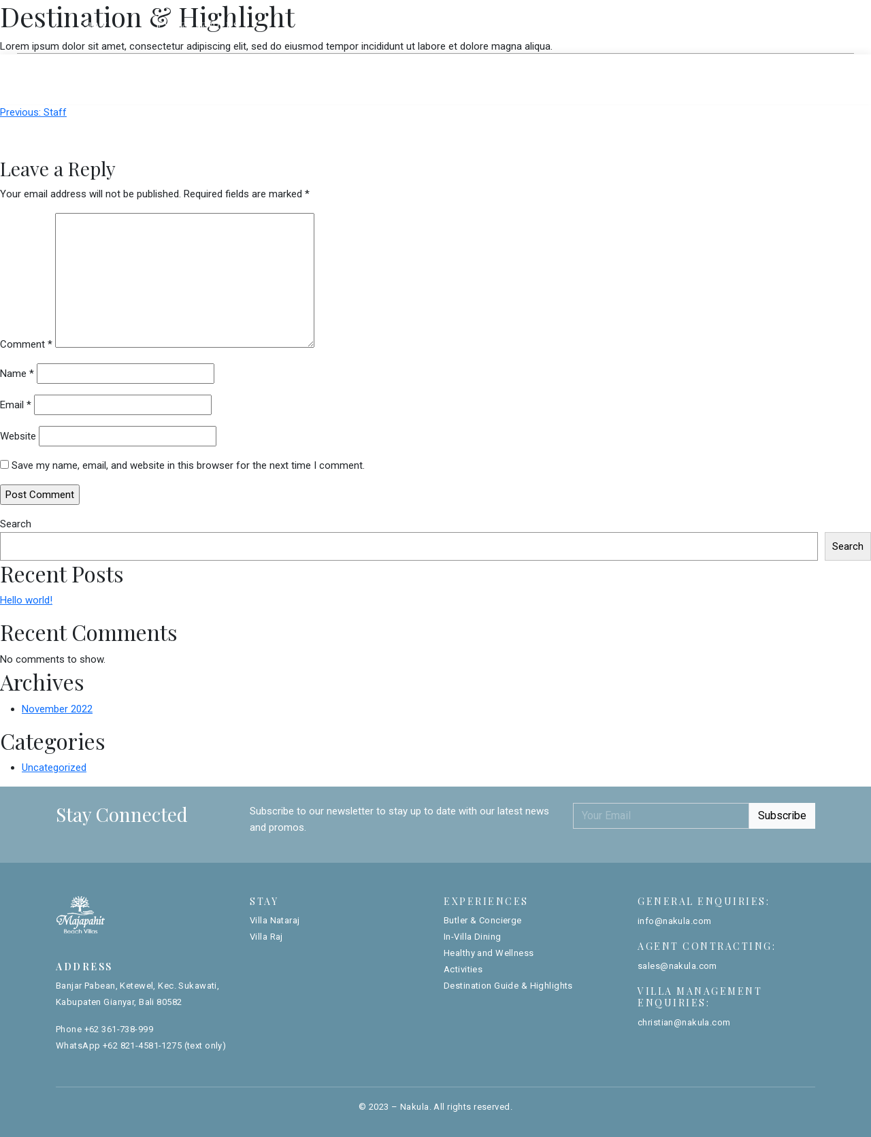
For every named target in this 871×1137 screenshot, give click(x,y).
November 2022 (57, 709)
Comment (26, 344)
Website (18, 436)
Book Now (765, 26)
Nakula (414, 1107)
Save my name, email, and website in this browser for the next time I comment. (188, 465)
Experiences (198, 26)
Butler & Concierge (483, 920)
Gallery (673, 24)
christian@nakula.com (684, 1022)
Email (15, 405)
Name (17, 373)
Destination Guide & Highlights (508, 986)
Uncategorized (54, 767)
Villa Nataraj (391, 67)
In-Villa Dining (472, 937)
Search (15, 524)
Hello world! (26, 600)
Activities (463, 969)
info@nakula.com (674, 921)
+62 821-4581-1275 (142, 1045)
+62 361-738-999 (118, 1029)
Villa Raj (479, 67)
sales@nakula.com (677, 966)
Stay (94, 26)
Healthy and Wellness (489, 953)
